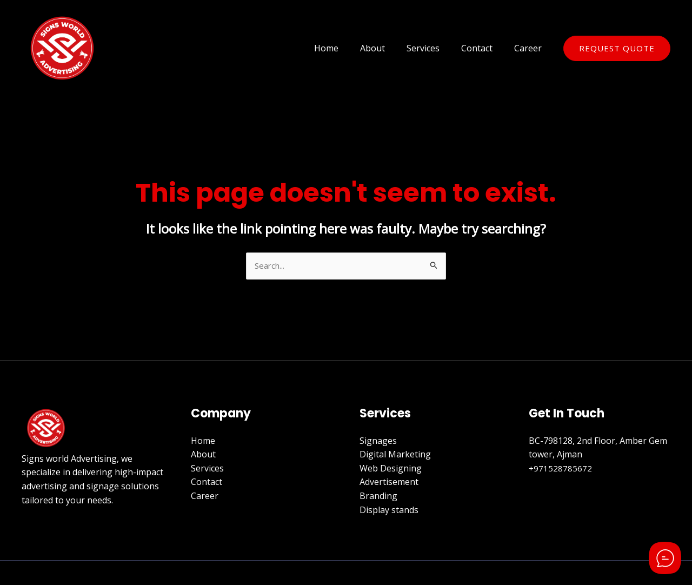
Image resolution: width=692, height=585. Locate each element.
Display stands (389, 510)
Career (530, 48)
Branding (378, 497)
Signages (378, 441)
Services (433, 48)
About (387, 48)
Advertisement (389, 483)
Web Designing (391, 469)
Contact (483, 48)
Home (346, 48)
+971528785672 (561, 469)
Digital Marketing (395, 455)
